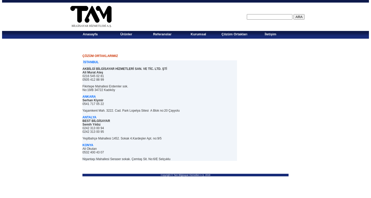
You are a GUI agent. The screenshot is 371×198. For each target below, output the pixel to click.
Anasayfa (90, 34)
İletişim (270, 34)
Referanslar (162, 34)
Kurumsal (198, 34)
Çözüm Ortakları (234, 34)
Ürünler (126, 34)
